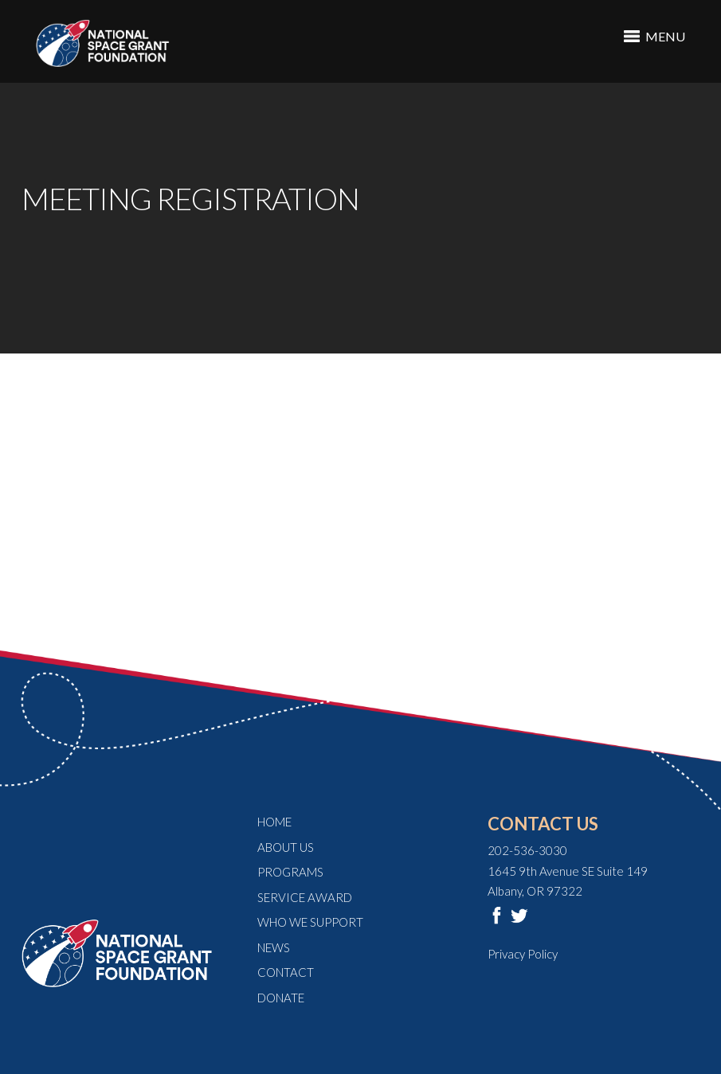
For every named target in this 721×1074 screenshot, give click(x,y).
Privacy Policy (523, 954)
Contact (285, 972)
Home (274, 821)
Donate (280, 997)
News (273, 947)
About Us (285, 847)
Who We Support (310, 922)
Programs (290, 872)
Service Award (304, 897)
